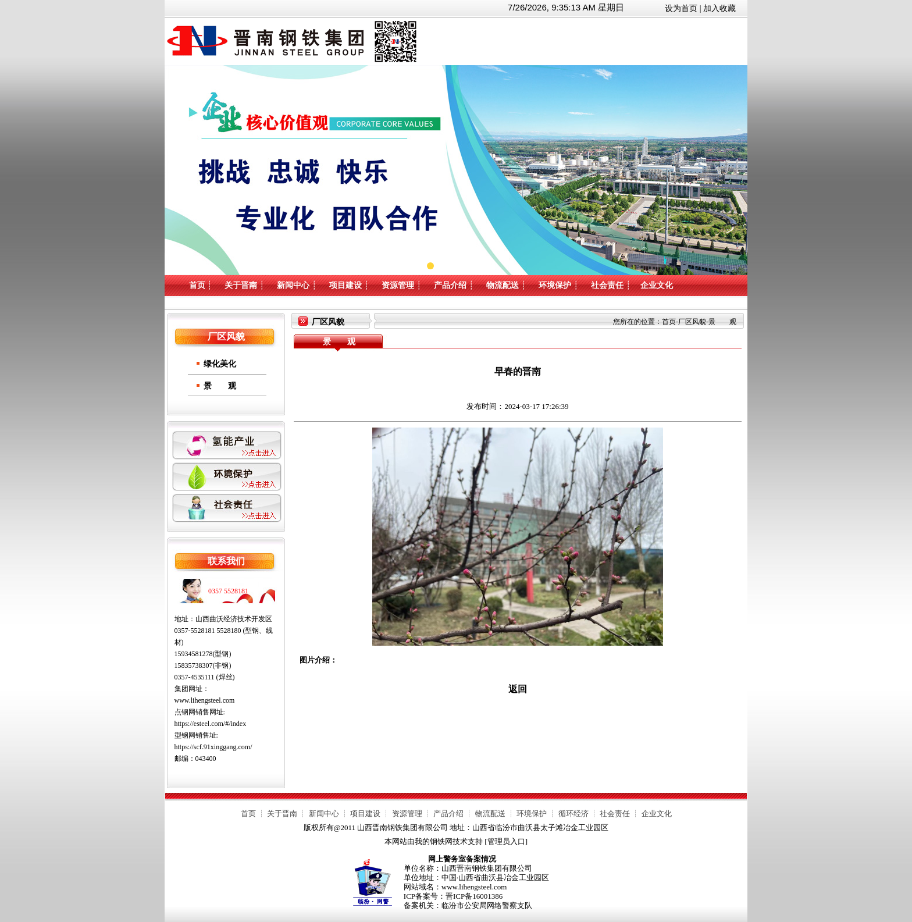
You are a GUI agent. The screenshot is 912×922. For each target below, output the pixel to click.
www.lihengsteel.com (204, 700)
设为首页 (681, 8)
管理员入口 (506, 841)
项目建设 (345, 285)
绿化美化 (220, 363)
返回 (517, 689)
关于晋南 (241, 285)
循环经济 (573, 813)
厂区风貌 (692, 322)
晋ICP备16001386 (474, 896)
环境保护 (555, 285)
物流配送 (502, 285)
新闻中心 (293, 285)
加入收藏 (719, 8)
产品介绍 (450, 285)
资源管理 (398, 285)
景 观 (220, 386)
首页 (197, 285)
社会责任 (607, 285)
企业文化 (656, 285)
